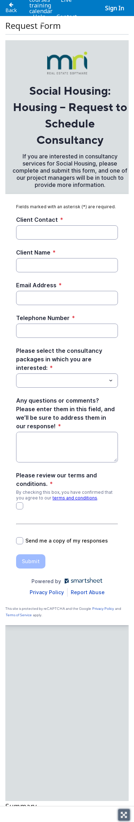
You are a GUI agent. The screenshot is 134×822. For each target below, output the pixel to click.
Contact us (56, 19)
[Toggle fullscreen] (124, 815)
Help (39, 17)
